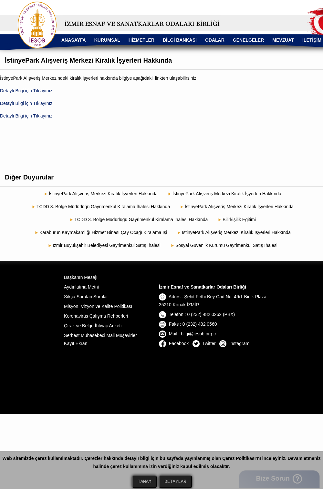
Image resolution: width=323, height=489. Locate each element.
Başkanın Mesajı (81, 277)
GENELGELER (248, 40)
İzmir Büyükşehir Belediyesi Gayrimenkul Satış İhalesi (107, 245)
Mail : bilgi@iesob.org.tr (187, 333)
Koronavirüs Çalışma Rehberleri (96, 316)
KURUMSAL (107, 40)
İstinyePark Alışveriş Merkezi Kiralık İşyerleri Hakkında (103, 193)
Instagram (234, 343)
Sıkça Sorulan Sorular (86, 296)
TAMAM (144, 482)
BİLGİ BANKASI (180, 40)
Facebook (174, 343)
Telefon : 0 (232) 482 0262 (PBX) (197, 314)
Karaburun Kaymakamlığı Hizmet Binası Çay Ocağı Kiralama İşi (103, 232)
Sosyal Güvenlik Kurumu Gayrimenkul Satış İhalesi (226, 245)
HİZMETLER (141, 40)
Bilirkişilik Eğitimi (239, 219)
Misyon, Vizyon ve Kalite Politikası (98, 306)
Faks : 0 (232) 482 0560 (188, 324)
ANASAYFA (73, 40)
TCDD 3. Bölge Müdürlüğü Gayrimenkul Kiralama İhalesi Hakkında (103, 206)
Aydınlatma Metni (81, 287)
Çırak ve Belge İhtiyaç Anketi (92, 325)
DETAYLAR (175, 482)
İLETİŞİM (311, 40)
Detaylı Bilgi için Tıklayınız (26, 90)
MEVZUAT (283, 40)
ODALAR (214, 40)
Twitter (204, 343)
